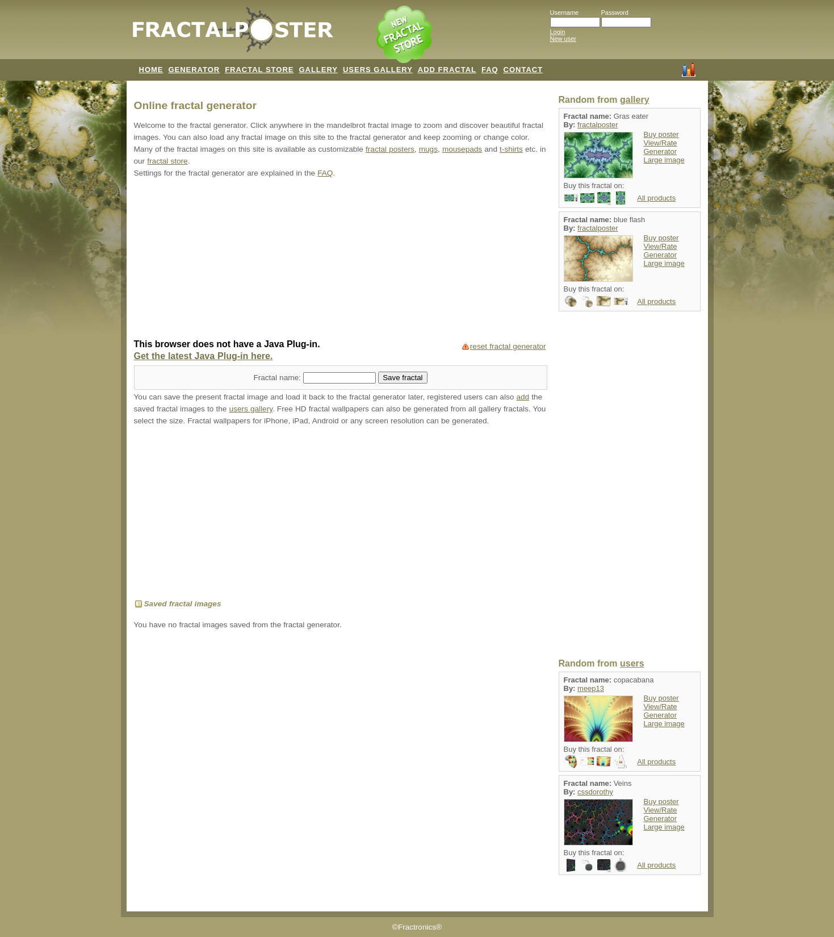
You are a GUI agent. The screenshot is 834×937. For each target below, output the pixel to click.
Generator (660, 151)
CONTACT (523, 69)
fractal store (167, 161)
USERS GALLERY (378, 69)
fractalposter (597, 124)
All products (656, 198)
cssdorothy (595, 792)
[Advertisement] (340, 259)
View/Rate (660, 143)
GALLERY (318, 69)
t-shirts (511, 149)
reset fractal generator (508, 346)
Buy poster (661, 134)
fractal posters (390, 149)
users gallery (251, 409)
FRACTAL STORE (259, 69)
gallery (634, 100)
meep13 (590, 688)
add (522, 397)
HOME (151, 69)
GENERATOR (194, 69)
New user (563, 38)
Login (557, 31)
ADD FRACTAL (447, 69)
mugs (428, 149)
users (632, 663)
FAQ (489, 69)
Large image (664, 160)
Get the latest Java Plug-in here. (203, 356)
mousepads (462, 149)
